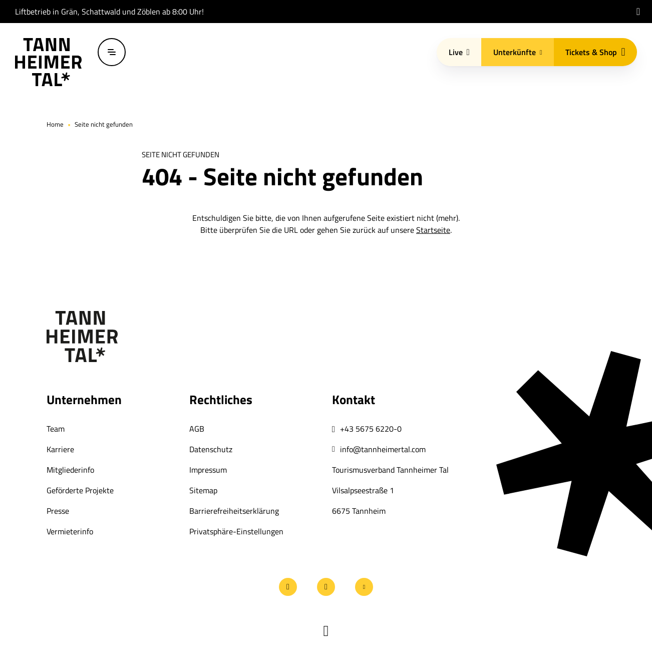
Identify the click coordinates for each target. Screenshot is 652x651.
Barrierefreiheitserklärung (234, 511)
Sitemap (203, 490)
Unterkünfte (517, 52)
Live (459, 52)
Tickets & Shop (595, 52)
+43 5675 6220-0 (371, 429)
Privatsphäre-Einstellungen (236, 531)
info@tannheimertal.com (383, 449)
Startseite (433, 230)
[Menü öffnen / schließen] (112, 52)
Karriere (60, 449)
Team (56, 429)
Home (55, 124)
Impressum (208, 470)
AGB (196, 429)
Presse (58, 511)
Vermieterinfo (70, 531)
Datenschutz (210, 449)
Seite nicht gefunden (104, 124)
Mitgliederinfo (70, 470)
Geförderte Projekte (80, 490)
